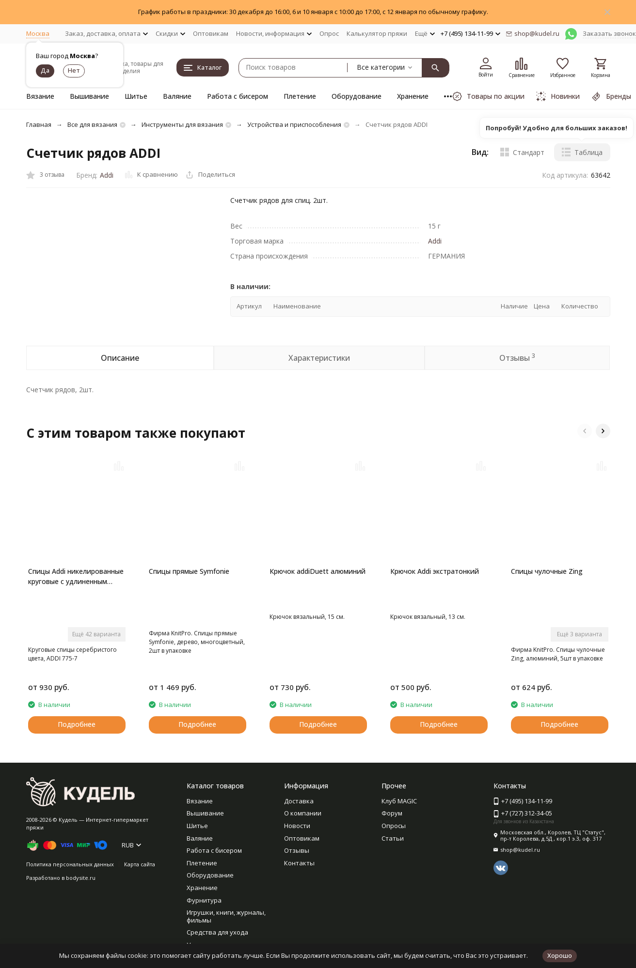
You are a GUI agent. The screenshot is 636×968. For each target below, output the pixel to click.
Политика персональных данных (70, 864)
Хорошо (559, 955)
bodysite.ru (80, 877)
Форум (392, 813)
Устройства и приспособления (294, 124)
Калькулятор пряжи (377, 33)
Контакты (299, 863)
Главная (38, 124)
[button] (584, 431)
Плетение (300, 96)
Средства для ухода (217, 932)
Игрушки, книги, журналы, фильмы (226, 916)
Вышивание (89, 96)
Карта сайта (139, 864)
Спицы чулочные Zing (547, 571)
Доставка (299, 801)
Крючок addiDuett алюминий (318, 571)
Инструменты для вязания (182, 124)
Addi (106, 175)
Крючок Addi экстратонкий (434, 571)
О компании (302, 813)
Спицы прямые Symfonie (189, 571)
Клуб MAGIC (399, 801)
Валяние (177, 96)
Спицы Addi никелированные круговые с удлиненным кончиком (76, 576)
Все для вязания (92, 124)
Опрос (329, 33)
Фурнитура (204, 900)
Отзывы (296, 850)
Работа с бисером (237, 96)
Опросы (394, 825)
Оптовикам (210, 33)
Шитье (136, 96)
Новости (297, 825)
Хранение (413, 96)
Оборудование (357, 96)
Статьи (393, 838)
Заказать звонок (609, 33)
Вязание (40, 96)
